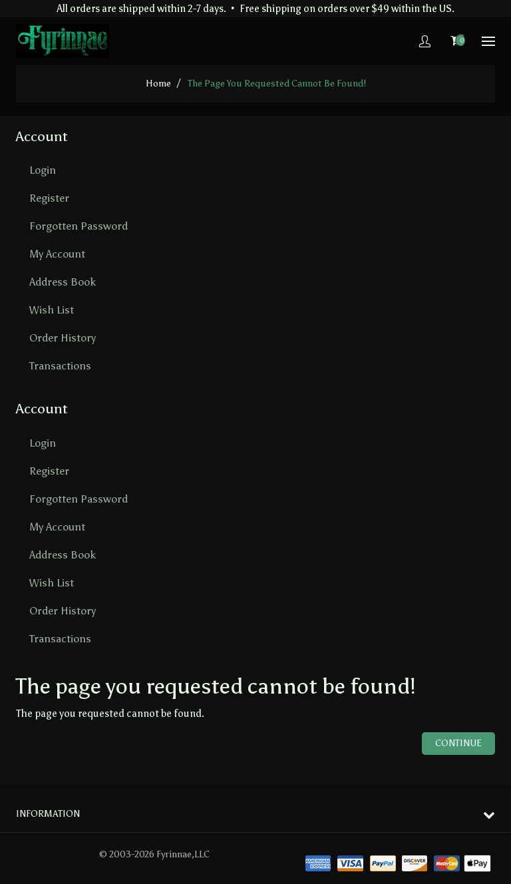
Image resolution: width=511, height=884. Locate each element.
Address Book (62, 282)
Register (49, 198)
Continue (458, 743)
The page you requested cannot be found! (277, 83)
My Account (57, 254)
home (158, 83)
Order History (62, 338)
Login (42, 170)
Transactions (60, 365)
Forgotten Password (78, 226)
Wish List (51, 310)
